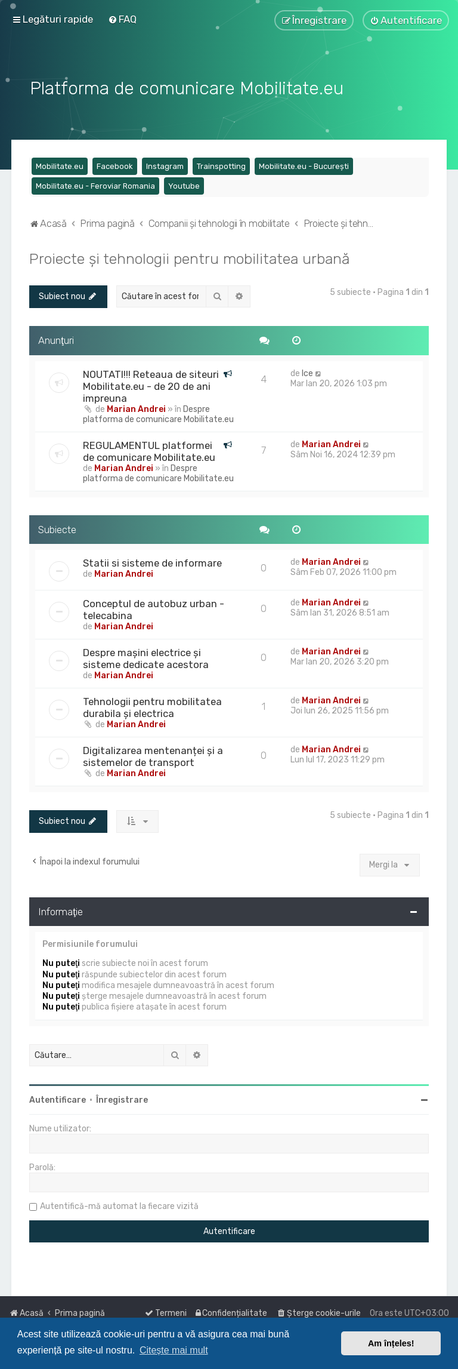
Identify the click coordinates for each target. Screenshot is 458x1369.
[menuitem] (122, 19)
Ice (307, 372)
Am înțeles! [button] (391, 1343)
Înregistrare (122, 1099)
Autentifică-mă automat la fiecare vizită (119, 1205)
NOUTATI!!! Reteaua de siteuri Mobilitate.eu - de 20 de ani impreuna (151, 384)
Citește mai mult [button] (174, 1350)
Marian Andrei (136, 407)
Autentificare (57, 1099)
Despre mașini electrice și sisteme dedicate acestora (146, 657)
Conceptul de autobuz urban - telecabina (153, 608)
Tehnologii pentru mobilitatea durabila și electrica (152, 706)
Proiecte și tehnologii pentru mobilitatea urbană (189, 257)
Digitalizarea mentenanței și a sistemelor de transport (153, 755)
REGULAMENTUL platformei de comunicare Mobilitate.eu (149, 450)
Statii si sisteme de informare (152, 562)
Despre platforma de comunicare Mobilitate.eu (158, 412)
